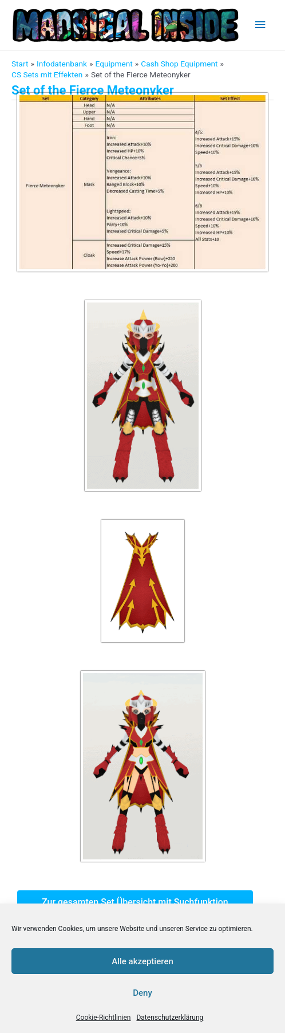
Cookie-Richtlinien (103, 1018)
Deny (142, 993)
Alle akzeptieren (142, 961)
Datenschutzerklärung (169, 1018)
